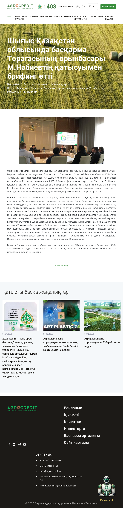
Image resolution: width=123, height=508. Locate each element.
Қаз (92, 6)
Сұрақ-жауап (109, 17)
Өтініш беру (108, 6)
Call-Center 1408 (49, 466)
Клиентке (67, 16)
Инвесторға (52, 16)
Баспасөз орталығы (80, 17)
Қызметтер (37, 16)
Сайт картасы (76, 442)
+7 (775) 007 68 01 (50, 460)
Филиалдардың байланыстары (58, 485)
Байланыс (97, 16)
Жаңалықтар (59, 84)
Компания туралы (21, 17)
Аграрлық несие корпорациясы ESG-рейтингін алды (102, 342)
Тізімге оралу (61, 265)
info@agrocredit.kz (50, 471)
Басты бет (13, 84)
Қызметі (71, 415)
